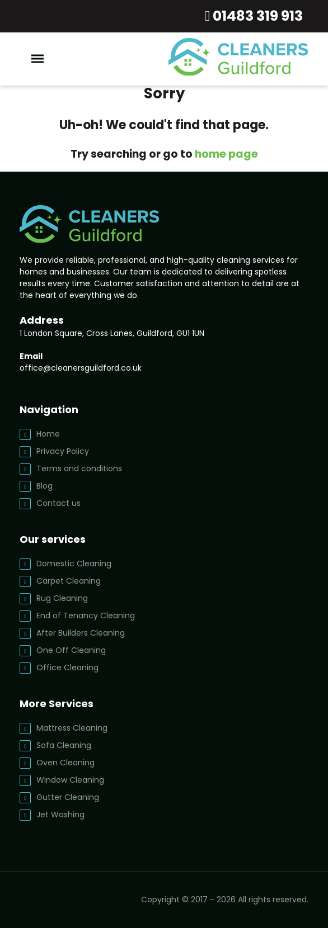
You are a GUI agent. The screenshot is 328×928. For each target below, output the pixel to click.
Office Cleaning (67, 667)
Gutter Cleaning (67, 797)
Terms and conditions (79, 468)
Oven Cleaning (65, 762)
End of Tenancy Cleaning (85, 615)
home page (226, 154)
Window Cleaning (70, 779)
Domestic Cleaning (73, 563)
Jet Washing (60, 814)
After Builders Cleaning (80, 632)
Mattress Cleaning (71, 727)
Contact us (58, 503)
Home (48, 433)
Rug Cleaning (62, 598)
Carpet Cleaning (68, 580)
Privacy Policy (62, 451)
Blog (44, 485)
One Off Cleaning (71, 650)
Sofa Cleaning (63, 745)
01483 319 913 (256, 16)
